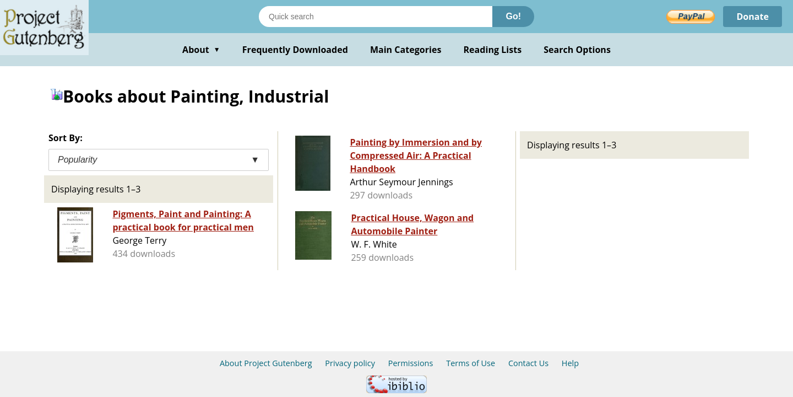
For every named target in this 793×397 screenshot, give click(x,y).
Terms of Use (470, 363)
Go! (513, 16)
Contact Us (528, 363)
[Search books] (375, 16)
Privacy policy (350, 363)
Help (570, 363)
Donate (752, 16)
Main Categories (406, 50)
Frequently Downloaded (295, 50)
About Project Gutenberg (266, 363)
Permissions (410, 363)
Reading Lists (493, 50)
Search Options (577, 50)
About (201, 49)
